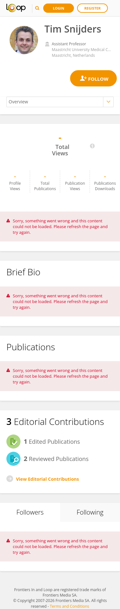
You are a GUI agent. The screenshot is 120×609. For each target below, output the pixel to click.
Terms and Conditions (69, 606)
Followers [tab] (30, 512)
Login (58, 8)
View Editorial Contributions (47, 479)
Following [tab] (89, 512)
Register (92, 8)
